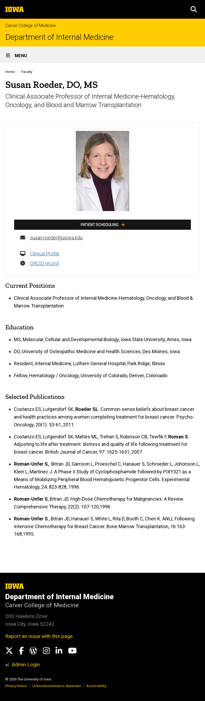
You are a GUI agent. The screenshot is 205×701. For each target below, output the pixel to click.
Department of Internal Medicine (59, 37)
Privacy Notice (16, 686)
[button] (194, 9)
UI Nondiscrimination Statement (57, 686)
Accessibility (96, 686)
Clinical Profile (45, 253)
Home (10, 72)
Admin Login (25, 664)
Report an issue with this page (39, 636)
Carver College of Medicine (30, 25)
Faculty (26, 72)
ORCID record (44, 263)
